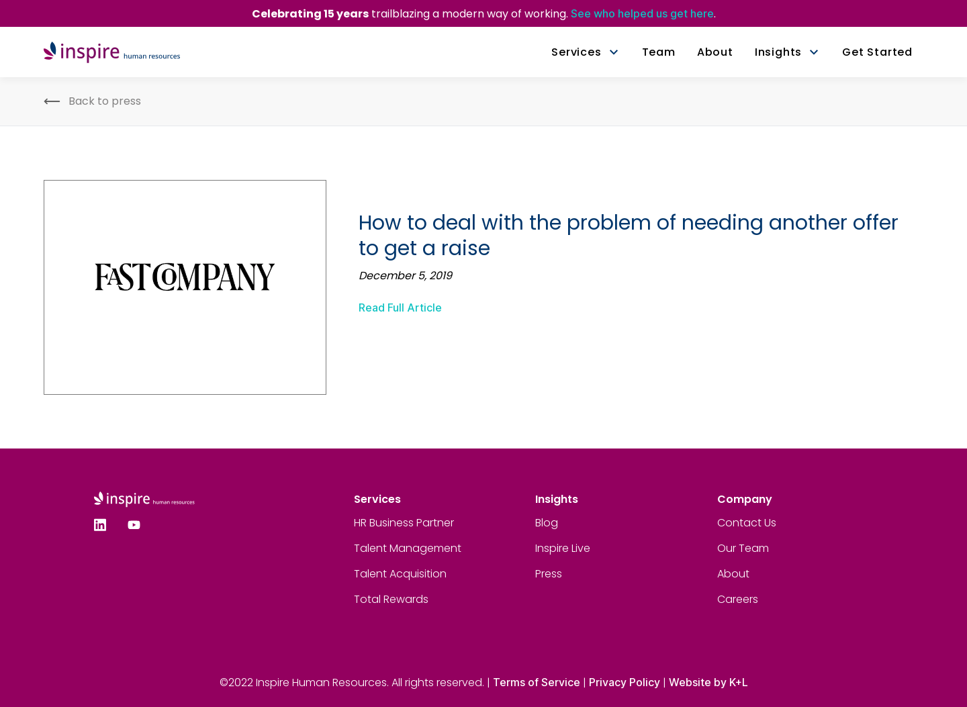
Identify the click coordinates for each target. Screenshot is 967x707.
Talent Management (407, 548)
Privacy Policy (624, 682)
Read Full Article (400, 307)
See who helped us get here (642, 13)
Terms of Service (536, 682)
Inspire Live (562, 548)
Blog (546, 522)
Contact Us (746, 522)
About (733, 573)
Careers (737, 599)
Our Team (743, 548)
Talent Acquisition (400, 573)
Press (548, 573)
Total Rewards (391, 599)
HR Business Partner (404, 522)
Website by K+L (708, 682)
